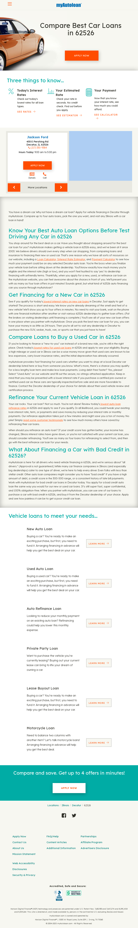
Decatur (76, 805)
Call (45, 175)
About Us (18, 848)
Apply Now (81, 55)
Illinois (65, 805)
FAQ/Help (53, 836)
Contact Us (19, 842)
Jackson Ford (37, 137)
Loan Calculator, (47, 259)
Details (32, 175)
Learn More (97, 543)
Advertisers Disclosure (95, 848)
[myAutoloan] (68, 892)
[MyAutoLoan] (69, 5)
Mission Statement (23, 854)
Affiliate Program (91, 842)
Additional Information (61, 848)
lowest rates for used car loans (52, 347)
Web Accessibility (23, 863)
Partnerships (88, 836)
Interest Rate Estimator (71, 259)
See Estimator (67, 115)
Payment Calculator (103, 259)
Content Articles (57, 842)
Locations (53, 805)
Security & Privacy (23, 875)
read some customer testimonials (43, 420)
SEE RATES (24, 111)
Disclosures (19, 869)
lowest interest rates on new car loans (66, 301)
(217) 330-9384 (39, 147)
